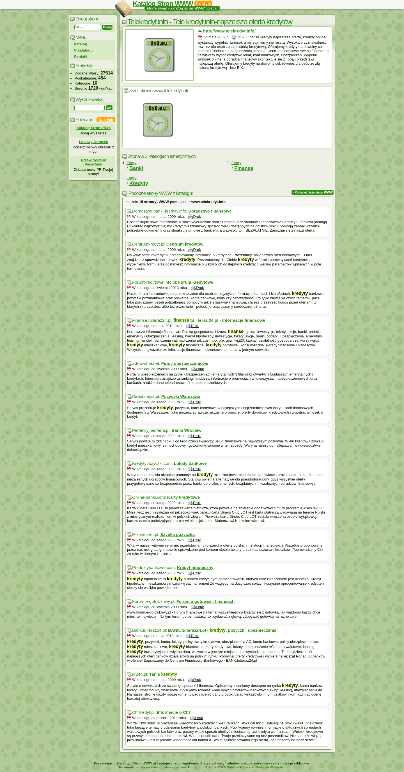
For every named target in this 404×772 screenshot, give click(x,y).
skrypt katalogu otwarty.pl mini (163, 767)
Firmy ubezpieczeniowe (184, 363)
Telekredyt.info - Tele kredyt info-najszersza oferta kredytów (209, 22)
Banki (136, 168)
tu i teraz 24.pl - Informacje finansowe (219, 320)
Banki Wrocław (186, 430)
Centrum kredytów (184, 244)
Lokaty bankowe (190, 463)
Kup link (106, 120)
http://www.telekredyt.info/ (229, 31)
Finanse (243, 168)
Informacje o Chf (173, 712)
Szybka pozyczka (177, 534)
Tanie (163, 674)
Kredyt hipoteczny (195, 567)
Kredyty (138, 183)
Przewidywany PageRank (93, 162)
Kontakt (80, 56)
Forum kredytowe (195, 282)
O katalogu (83, 50)
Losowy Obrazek (93, 142)
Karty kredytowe (183, 497)
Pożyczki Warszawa (181, 396)
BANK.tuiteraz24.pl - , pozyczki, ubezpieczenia (222, 630)
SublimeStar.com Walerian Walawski (255, 767)
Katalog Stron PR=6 (93, 128)
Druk (240, 37)
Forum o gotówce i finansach (205, 601)
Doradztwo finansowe (209, 211)
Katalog (80, 44)
